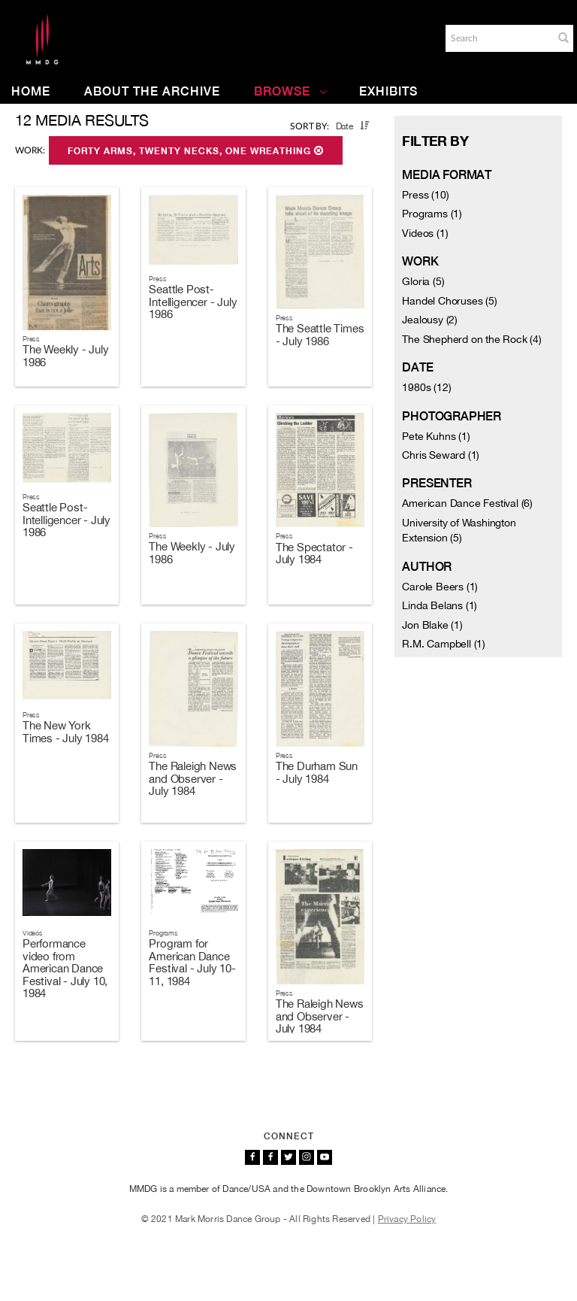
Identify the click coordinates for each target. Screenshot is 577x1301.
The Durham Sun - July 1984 (317, 772)
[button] (563, 37)
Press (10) (425, 195)
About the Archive (152, 91)
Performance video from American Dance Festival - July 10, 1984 (65, 968)
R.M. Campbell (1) (443, 644)
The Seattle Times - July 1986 (320, 334)
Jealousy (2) (430, 320)
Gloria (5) (423, 281)
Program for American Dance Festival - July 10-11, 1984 (192, 962)
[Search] (498, 38)
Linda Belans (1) (439, 605)
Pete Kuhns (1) (436, 436)
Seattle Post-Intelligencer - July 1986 (193, 301)
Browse (291, 91)
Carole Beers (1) (440, 587)
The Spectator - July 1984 (314, 553)
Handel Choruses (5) (449, 301)
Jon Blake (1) (432, 625)
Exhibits (388, 91)
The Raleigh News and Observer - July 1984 (193, 778)
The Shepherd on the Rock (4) (471, 339)
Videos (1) (425, 233)
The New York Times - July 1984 (66, 732)
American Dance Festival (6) (467, 503)
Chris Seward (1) (440, 455)
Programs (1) (432, 214)
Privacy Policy (407, 1219)
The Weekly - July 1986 (66, 355)
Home (30, 91)
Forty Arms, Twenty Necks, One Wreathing (196, 151)
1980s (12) (426, 387)
